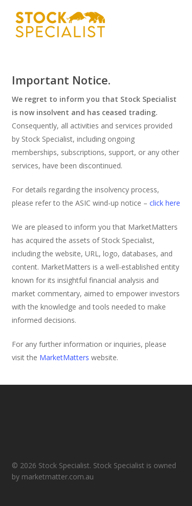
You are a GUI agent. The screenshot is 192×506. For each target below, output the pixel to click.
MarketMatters (64, 357)
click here (165, 203)
